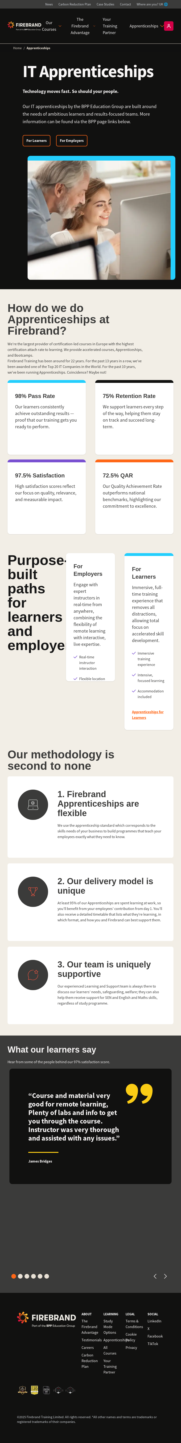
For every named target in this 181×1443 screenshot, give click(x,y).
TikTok (153, 1344)
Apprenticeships (147, 26)
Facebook (155, 1336)
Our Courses (52, 26)
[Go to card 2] (20, 1276)
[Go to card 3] (27, 1276)
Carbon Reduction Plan (74, 4)
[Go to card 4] (33, 1276)
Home (17, 48)
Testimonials (92, 1340)
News (49, 4)
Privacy (131, 1347)
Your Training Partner (110, 26)
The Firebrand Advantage (83, 26)
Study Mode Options (109, 1327)
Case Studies (105, 4)
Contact (125, 4)
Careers (88, 1347)
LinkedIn (154, 1321)
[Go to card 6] (46, 1276)
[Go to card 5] (40, 1276)
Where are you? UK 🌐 (152, 4)
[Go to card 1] (13, 1276)
